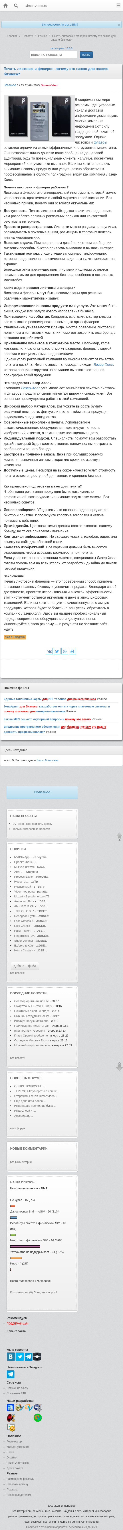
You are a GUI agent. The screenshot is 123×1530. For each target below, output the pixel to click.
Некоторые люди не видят (31, 1011)
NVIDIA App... (23, 857)
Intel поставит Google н (29, 1030)
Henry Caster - (23, 950)
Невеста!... (21, 881)
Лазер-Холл (103, 364)
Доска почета (15, 1468)
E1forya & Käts (24, 945)
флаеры (100, 142)
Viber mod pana (24, 891)
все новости (17, 1058)
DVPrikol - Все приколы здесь (32, 823)
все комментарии (21, 1162)
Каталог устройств (18, 1446)
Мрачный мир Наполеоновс (32, 1045)
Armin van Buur (24, 901)
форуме (35, 1078)
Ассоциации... (23, 1115)
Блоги (10, 1452)
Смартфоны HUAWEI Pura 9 (33, 1006)
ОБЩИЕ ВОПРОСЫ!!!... (30, 1086)
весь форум (17, 1128)
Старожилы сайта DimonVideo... (35, 1096)
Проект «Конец (24, 862)
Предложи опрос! (45, 1292)
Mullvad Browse (24, 867)
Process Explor (24, 876)
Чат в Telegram (15, 637)
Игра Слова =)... (25, 1110)
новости (38, 993)
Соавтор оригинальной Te (31, 1001)
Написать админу (17, 1484)
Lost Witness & (24, 921)
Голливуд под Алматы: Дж (31, 1025)
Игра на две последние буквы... (35, 1105)
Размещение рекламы (20, 1478)
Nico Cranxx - (23, 925)
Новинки (18, 849)
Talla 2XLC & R (24, 911)
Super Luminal (24, 940)
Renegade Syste (25, 916)
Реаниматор (14, 1441)
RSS (70, 48)
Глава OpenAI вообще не (31, 1035)
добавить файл (25, 966)
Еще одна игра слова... (29, 1101)
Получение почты (17, 1388)
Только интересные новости (31, 829)
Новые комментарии (29, 1148)
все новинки (17, 973)
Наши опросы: (23, 1182)
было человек (48, 760)
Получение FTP (16, 1393)
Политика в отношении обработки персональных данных (61, 1527)
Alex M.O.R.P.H (24, 906)
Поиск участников (18, 1462)
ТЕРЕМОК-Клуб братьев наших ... (37, 1091)
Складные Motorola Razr (31, 1040)
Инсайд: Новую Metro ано (31, 1021)
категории (57, 48)
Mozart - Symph (24, 896)
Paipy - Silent (22, 930)
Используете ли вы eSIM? (60, 24)
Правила (12, 1489)
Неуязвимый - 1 (24, 886)
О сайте (11, 1457)
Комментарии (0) (21, 1292)
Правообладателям (19, 1494)
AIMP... (18, 871)
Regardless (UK (24, 935)
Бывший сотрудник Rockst (31, 1016)
